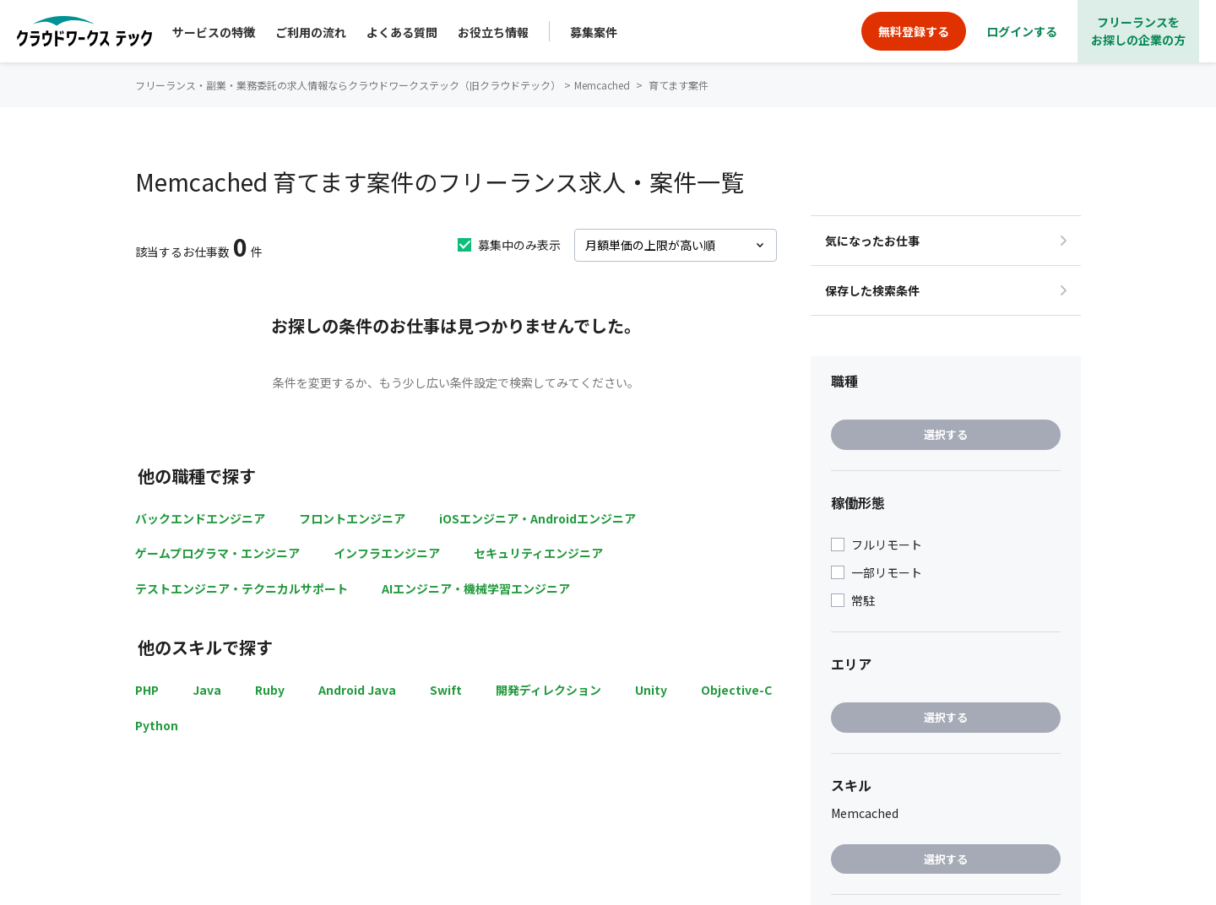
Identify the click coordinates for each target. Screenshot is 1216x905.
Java (207, 689)
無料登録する (913, 31)
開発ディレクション (548, 689)
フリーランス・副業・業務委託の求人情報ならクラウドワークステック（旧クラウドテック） (348, 85)
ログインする (1021, 31)
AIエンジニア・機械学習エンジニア (476, 588)
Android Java (357, 689)
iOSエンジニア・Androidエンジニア (537, 518)
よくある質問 (401, 32)
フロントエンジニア (352, 518)
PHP (147, 689)
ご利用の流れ (310, 32)
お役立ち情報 (493, 32)
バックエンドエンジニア (200, 518)
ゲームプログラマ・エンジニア (217, 553)
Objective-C (736, 689)
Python (156, 725)
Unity (651, 689)
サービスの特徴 (213, 32)
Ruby (270, 689)
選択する (946, 434)
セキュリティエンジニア (538, 553)
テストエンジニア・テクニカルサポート (241, 588)
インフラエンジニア (387, 553)
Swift (446, 689)
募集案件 (593, 32)
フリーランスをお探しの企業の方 (1138, 31)
